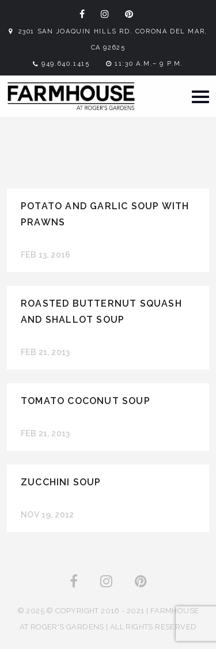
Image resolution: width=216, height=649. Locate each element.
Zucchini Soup (61, 482)
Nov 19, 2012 (47, 514)
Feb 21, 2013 (45, 352)
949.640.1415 (65, 63)
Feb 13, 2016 (46, 254)
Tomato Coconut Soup (85, 400)
